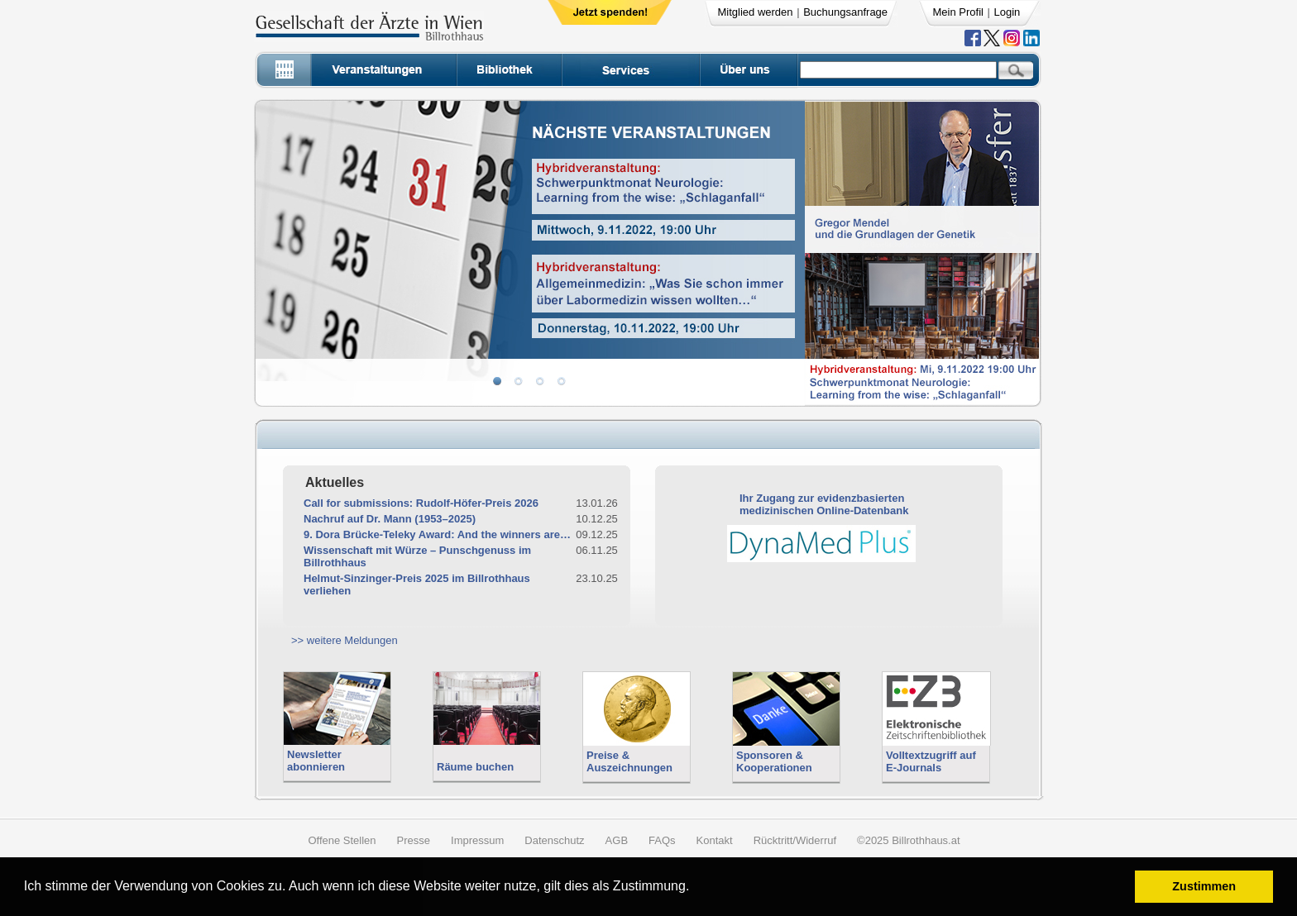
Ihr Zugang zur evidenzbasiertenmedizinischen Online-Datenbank (823, 504)
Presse (413, 840)
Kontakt (714, 840)
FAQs (662, 840)
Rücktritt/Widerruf (795, 840)
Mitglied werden (755, 12)
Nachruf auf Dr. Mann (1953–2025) (390, 519)
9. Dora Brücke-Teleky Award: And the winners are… (437, 534)
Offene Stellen (342, 840)
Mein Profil (958, 12)
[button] (695, 888)
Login (1007, 12)
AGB (616, 840)
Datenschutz (554, 840)
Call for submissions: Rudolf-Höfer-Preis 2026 (421, 503)
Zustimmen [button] (1204, 886)
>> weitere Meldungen (344, 640)
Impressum (477, 840)
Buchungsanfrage (845, 12)
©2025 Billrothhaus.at (908, 840)
